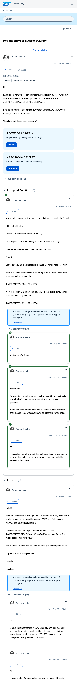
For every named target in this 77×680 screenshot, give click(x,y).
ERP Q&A (9, 10)
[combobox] (38, 19)
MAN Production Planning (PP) (24, 80)
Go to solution (40, 50)
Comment (13, 169)
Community (18, 4)
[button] (5, 70)
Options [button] (65, 29)
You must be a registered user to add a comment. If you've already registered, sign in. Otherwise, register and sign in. (36, 314)
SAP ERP (7, 80)
